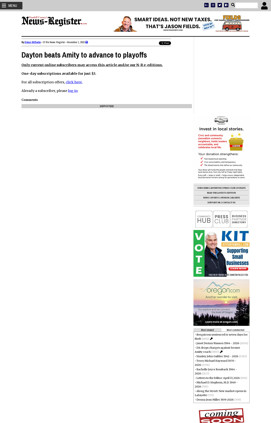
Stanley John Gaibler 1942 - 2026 (217, 279)
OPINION (225, 121)
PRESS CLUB (229, 111)
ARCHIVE (235, 121)
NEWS (206, 121)
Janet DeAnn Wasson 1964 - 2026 (217, 266)
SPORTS (215, 121)
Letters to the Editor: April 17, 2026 (218, 301)
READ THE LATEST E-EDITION (221, 116)
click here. (74, 82)
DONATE (241, 111)
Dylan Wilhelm (33, 42)
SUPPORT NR (213, 125)
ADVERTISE (216, 111)
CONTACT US (228, 125)
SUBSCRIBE (203, 111)
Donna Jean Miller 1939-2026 (215, 322)
